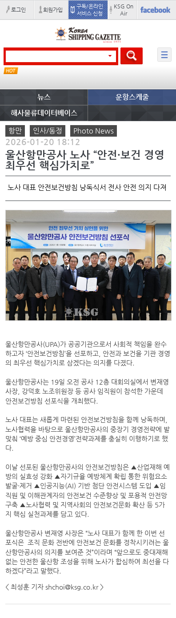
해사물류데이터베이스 (44, 113)
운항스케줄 (132, 97)
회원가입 (53, 10)
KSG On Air (123, 9)
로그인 (18, 10)
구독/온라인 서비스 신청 (89, 9)
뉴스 (44, 97)
